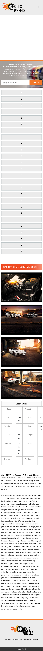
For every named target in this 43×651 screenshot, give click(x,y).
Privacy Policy (17, 639)
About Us (8, 639)
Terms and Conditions (31, 639)
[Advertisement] (21, 37)
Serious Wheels (21, 649)
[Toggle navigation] (38, 7)
